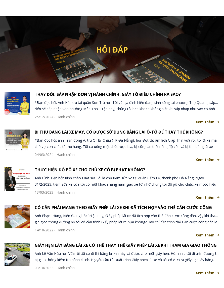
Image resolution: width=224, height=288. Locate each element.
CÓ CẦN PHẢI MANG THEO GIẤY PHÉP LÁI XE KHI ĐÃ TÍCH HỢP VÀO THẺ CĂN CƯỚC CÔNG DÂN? (123, 207)
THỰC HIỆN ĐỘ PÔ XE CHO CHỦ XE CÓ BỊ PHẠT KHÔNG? (90, 169)
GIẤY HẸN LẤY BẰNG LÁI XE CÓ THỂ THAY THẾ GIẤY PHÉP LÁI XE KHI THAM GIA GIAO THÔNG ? (126, 245)
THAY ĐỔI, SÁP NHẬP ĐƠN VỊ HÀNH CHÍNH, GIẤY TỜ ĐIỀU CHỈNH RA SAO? (108, 94)
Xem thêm (205, 121)
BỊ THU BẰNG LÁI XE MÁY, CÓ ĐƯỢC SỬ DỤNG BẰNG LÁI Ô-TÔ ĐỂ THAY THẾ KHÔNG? (119, 132)
